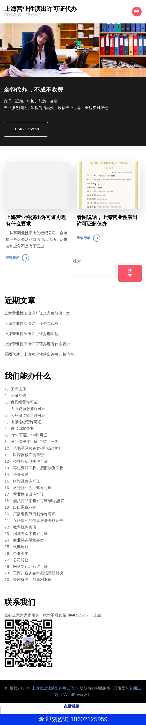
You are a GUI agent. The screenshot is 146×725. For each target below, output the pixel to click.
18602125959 (26, 129)
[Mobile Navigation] (137, 11)
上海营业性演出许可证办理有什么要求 (36, 220)
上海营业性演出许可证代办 (40, 9)
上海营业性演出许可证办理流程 (31, 334)
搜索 (77, 261)
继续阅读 (12, 258)
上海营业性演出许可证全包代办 (31, 323)
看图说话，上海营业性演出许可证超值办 (107, 220)
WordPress (73, 694)
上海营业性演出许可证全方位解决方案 (37, 313)
